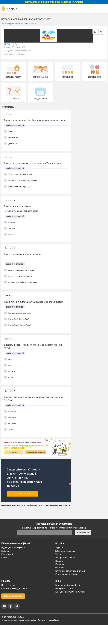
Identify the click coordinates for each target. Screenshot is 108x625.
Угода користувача (10, 620)
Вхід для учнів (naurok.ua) (67, 585)
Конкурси (60, 564)
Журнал (59, 547)
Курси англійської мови (66, 574)
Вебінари (5, 551)
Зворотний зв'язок (13, 596)
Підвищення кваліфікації (13, 547)
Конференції (7, 554)
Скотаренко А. (10, 44)
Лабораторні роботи (65, 557)
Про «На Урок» (8, 585)
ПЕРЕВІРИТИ (83, 532)
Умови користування (27, 620)
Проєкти (59, 561)
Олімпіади (60, 567)
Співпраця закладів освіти (14, 588)
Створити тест (22, 493)
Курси (4, 557)
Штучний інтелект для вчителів (70, 571)
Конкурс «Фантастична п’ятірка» (70, 592)
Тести (58, 554)
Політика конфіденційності (49, 620)
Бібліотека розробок (65, 551)
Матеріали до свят (64, 588)
